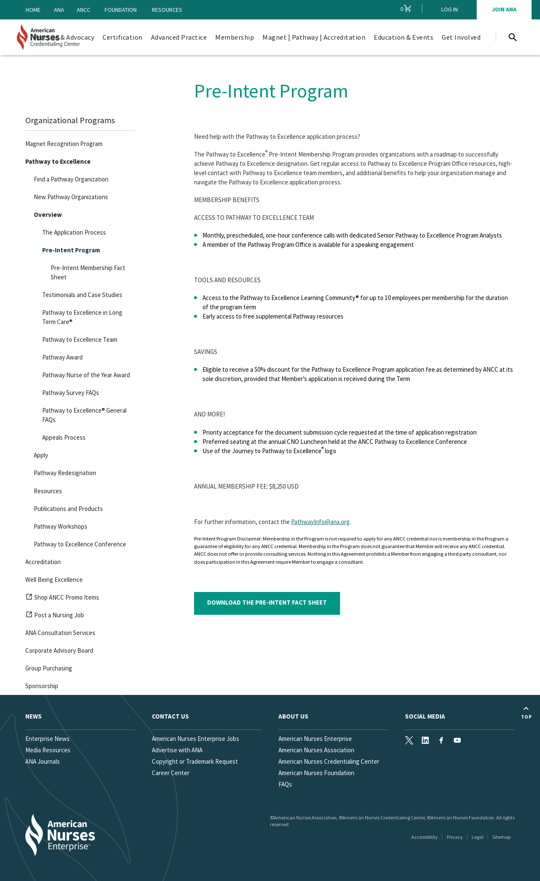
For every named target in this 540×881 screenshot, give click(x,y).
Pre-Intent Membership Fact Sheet (88, 272)
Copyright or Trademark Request (195, 761)
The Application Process (74, 232)
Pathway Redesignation (65, 473)
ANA (59, 10)
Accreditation (43, 562)
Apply (41, 455)
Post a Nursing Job (54, 616)
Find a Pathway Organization (71, 179)
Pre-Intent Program (71, 250)
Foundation (121, 10)
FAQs (285, 784)
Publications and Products (68, 509)
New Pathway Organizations (71, 197)
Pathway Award (62, 357)
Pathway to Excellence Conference (80, 544)
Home (33, 10)
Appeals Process (64, 437)
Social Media (425, 716)
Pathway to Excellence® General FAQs (84, 415)
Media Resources (47, 750)
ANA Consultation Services (60, 633)
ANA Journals (42, 761)
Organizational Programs (70, 120)
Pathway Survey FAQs (70, 393)
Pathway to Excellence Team (79, 339)
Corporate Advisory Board (59, 650)
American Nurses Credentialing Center (328, 761)
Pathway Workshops (60, 526)
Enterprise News (47, 739)
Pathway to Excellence (58, 161)
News (33, 716)
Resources (167, 10)
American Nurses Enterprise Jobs (195, 739)
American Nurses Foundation (316, 773)
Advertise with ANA (177, 750)
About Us (293, 716)
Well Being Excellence (54, 580)
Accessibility (424, 837)
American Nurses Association (316, 750)
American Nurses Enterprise (315, 739)
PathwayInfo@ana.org (320, 522)
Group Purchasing (48, 668)
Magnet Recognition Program (64, 144)
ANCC (83, 10)
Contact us (170, 716)
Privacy (455, 837)
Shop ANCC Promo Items (62, 598)
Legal (477, 837)
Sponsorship (41, 686)
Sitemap (501, 837)
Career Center (170, 773)
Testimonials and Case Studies (82, 295)
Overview (48, 215)
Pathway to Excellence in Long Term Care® (82, 317)
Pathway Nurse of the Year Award (86, 375)
